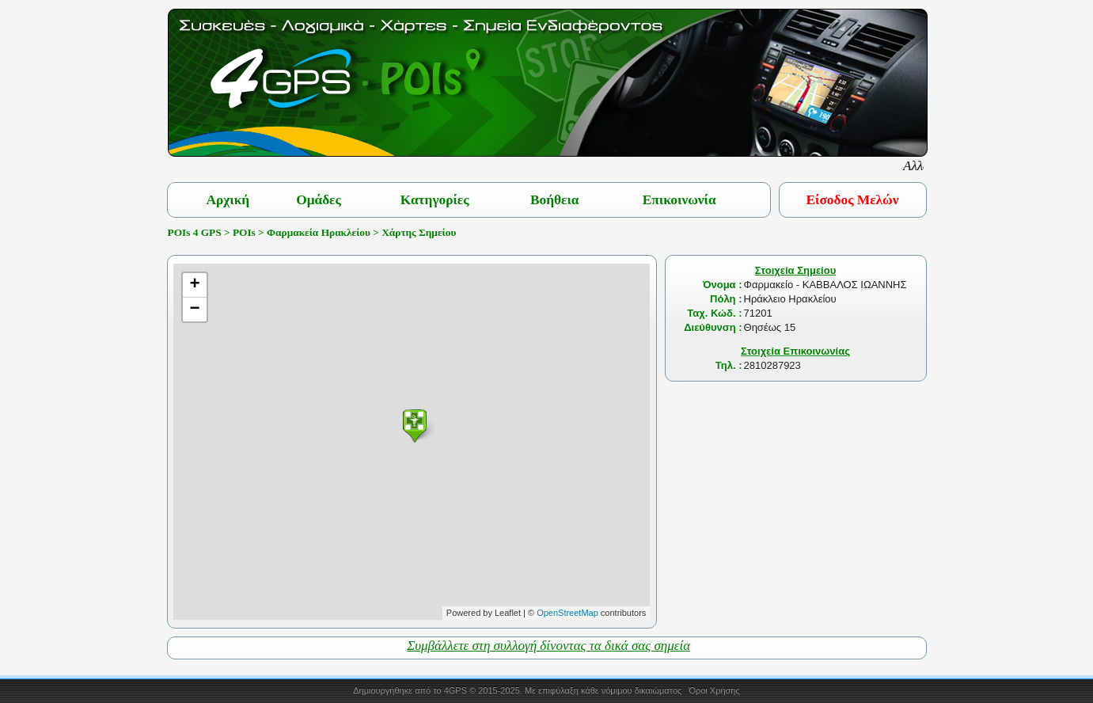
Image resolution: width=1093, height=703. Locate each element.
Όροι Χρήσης (714, 690)
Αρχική (228, 199)
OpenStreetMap (567, 613)
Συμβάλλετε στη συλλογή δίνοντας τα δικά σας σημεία (548, 645)
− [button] (195, 309)
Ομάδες (318, 199)
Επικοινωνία (679, 199)
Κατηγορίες (434, 199)
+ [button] (195, 285)
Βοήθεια (554, 199)
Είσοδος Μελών (852, 199)
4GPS (455, 690)
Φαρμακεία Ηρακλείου (318, 232)
